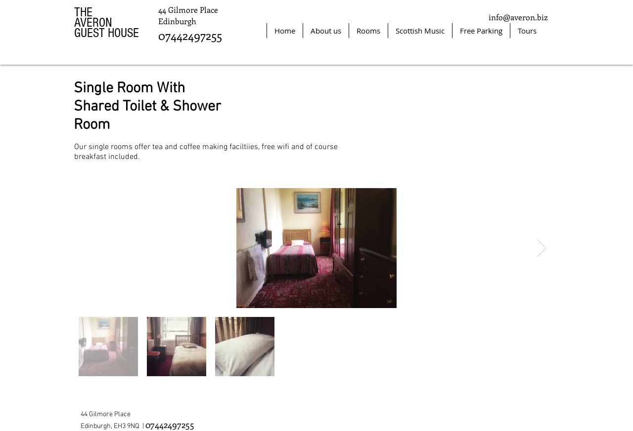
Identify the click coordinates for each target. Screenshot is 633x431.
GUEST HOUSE (106, 33)
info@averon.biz (518, 17)
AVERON (93, 22)
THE (83, 12)
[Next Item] (541, 248)
